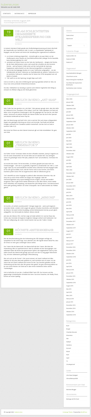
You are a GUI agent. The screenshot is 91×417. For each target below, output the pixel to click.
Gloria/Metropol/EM (72, 378)
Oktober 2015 (70, 279)
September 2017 (71, 228)
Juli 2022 (68, 160)
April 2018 (69, 212)
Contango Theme (68, 412)
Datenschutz (19, 13)
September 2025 (71, 108)
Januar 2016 (69, 273)
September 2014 (71, 315)
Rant (67, 355)
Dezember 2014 (70, 305)
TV (67, 361)
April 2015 (69, 292)
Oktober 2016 (70, 253)
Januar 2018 (69, 218)
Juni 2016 (68, 263)
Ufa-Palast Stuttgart (72, 375)
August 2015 (69, 286)
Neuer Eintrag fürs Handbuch (74, 79)
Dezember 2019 (70, 186)
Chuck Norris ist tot (71, 76)
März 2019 (69, 195)
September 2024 (71, 121)
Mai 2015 (68, 289)
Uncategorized (70, 364)
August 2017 (69, 231)
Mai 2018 (68, 208)
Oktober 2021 (70, 176)
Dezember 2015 (70, 276)
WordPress (84, 412)
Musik (68, 351)
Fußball (68, 342)
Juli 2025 (68, 112)
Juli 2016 (68, 260)
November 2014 (70, 308)
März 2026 (69, 99)
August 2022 (69, 157)
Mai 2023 (68, 141)
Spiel (67, 358)
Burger (68, 329)
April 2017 (69, 237)
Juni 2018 (68, 205)
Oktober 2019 (70, 189)
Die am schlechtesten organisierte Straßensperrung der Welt (33, 35)
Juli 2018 (68, 202)
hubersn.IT (69, 62)
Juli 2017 (68, 234)
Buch (67, 326)
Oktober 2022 (70, 154)
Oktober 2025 (70, 105)
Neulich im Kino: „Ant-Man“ (35, 99)
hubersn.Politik (70, 59)
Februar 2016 (70, 270)
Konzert (68, 348)
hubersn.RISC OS (71, 56)
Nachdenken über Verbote (74, 88)
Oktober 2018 (70, 199)
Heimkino (69, 345)
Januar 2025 (69, 115)
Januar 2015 (69, 302)
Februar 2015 (70, 299)
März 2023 (69, 147)
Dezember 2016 (70, 247)
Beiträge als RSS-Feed (72, 399)
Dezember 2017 (70, 221)
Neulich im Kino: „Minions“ (35, 197)
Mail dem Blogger (71, 389)
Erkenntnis (69, 335)
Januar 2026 (69, 102)
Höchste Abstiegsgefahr (34, 229)
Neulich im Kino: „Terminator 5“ (27, 144)
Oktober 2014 (70, 311)
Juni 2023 (68, 137)
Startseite (7, 13)
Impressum (32, 13)
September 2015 (71, 282)
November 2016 (70, 250)
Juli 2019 (68, 192)
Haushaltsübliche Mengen (73, 73)
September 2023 (71, 131)
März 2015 (69, 295)
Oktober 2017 (70, 224)
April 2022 (69, 166)
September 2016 (71, 257)
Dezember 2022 (70, 150)
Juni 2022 (68, 163)
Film (67, 338)
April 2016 (69, 266)
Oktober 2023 (70, 128)
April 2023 (69, 144)
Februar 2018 (70, 215)
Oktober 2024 (70, 118)
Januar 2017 (69, 244)
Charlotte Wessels (71, 332)
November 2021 (70, 173)
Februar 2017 (70, 241)
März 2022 (69, 170)
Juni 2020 (68, 179)
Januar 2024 (69, 125)
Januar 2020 (69, 183)
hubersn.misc (10, 4)
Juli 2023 (68, 134)
